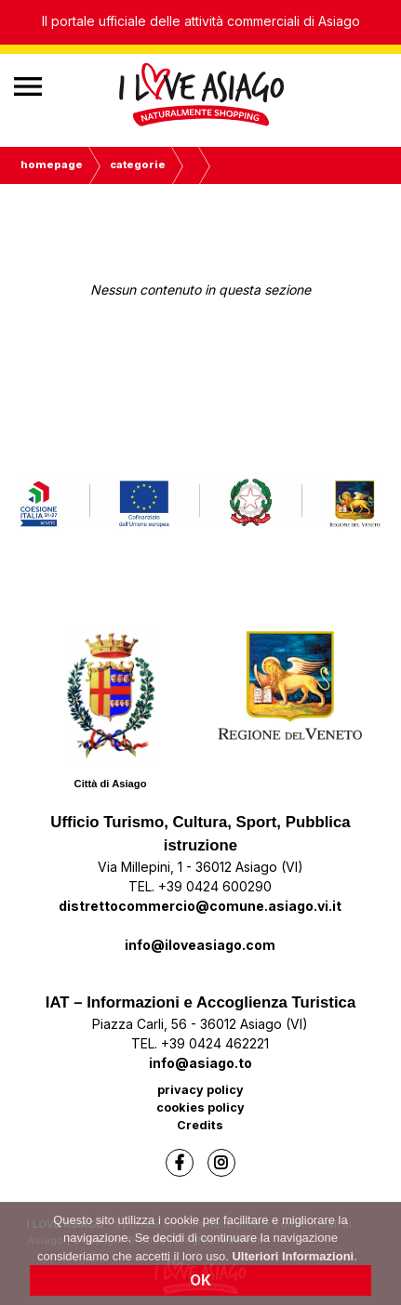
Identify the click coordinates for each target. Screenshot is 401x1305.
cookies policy (200, 1107)
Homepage (51, 164)
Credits (200, 1125)
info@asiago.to (200, 1063)
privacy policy (200, 1090)
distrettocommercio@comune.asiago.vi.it (200, 906)
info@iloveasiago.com (200, 945)
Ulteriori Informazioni (293, 1260)
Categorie (138, 164)
